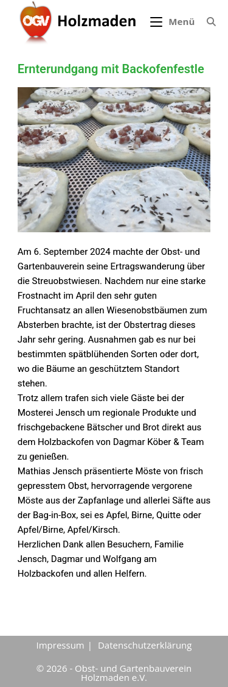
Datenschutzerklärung (145, 645)
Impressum (60, 645)
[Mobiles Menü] (174, 21)
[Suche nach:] (207, 21)
